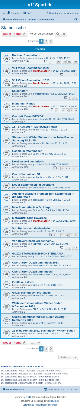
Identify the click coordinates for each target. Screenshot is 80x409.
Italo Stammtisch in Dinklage (31, 207)
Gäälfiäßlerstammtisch (27, 151)
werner (36, 129)
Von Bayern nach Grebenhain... (33, 240)
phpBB (29, 397)
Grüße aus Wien (22, 282)
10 (71, 110)
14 (67, 235)
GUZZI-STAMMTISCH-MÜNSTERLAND (37, 253)
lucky (35, 231)
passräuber (38, 199)
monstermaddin (40, 93)
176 (69, 62)
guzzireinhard (39, 119)
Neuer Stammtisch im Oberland (33, 184)
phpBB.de (54, 401)
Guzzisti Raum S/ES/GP (28, 116)
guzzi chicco (38, 256)
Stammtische (13, 27)
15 (71, 235)
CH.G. (35, 309)
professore (38, 58)
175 (64, 62)
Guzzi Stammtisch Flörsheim (31, 292)
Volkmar (36, 243)
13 (62, 235)
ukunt (35, 323)
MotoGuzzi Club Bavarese (29, 218)
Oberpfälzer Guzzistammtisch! (32, 271)
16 (76, 235)
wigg (34, 285)
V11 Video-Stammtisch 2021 (30, 68)
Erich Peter (38, 187)
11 (76, 110)
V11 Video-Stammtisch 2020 (30, 80)
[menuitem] (14, 13)
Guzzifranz (38, 265)
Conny (35, 154)
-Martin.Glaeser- (41, 71)
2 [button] (46, 41)
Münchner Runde (23, 103)
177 (75, 62)
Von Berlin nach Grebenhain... (32, 228)
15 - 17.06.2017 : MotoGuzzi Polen (34, 126)
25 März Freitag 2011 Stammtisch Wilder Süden (43, 330)
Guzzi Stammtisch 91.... (28, 174)
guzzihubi (37, 164)
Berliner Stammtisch (25, 55)
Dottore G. (37, 210)
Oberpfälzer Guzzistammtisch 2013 (35, 262)
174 (58, 62)
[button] (51, 41)
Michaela (37, 177)
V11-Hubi (37, 333)
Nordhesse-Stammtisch (28, 161)
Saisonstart (20, 90)
